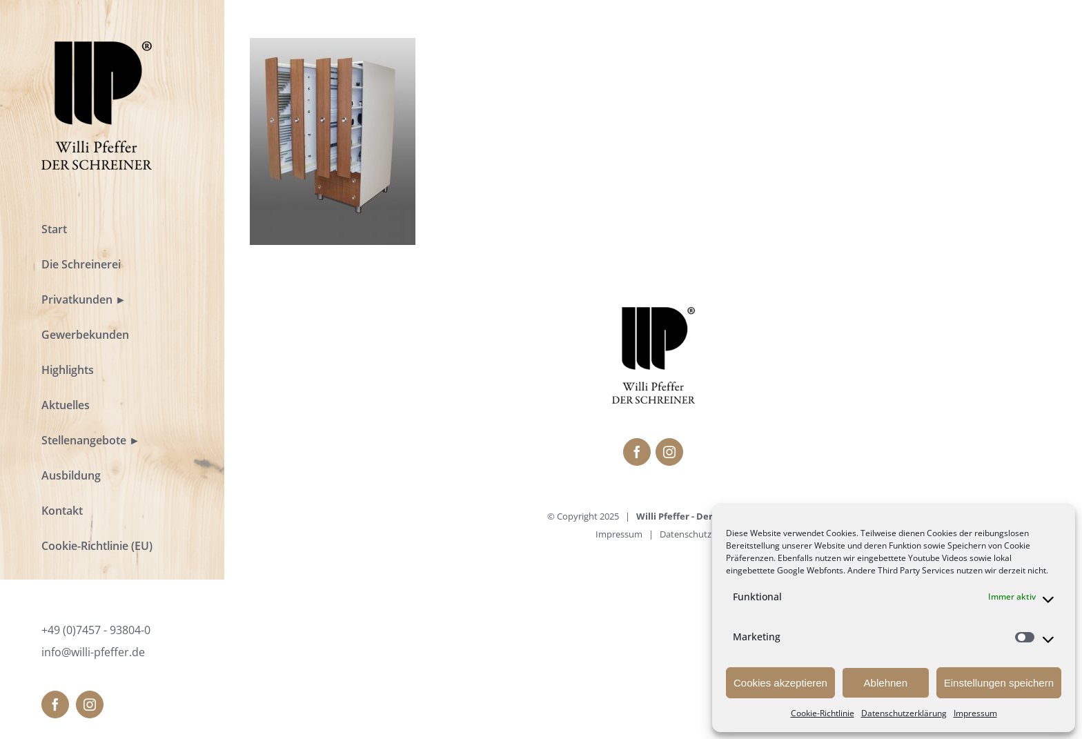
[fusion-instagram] (90, 704)
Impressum (975, 713)
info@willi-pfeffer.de (93, 652)
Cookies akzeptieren (780, 683)
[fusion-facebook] (55, 704)
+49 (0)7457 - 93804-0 (95, 630)
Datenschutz (685, 534)
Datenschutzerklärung (904, 713)
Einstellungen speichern (999, 683)
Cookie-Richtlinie (822, 713)
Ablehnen (885, 683)
